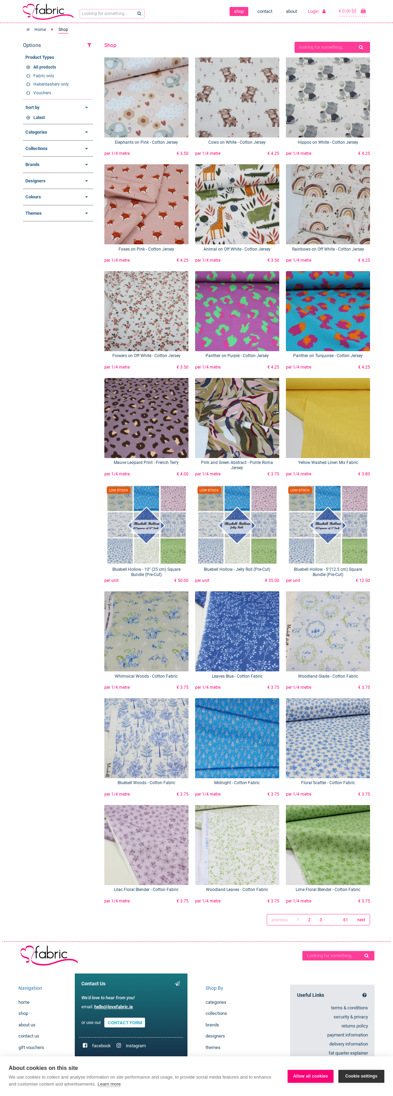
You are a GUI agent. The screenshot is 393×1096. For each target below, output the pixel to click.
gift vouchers (31, 1047)
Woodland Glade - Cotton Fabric (328, 676)
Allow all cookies (310, 1076)
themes (213, 1047)
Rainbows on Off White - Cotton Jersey (328, 249)
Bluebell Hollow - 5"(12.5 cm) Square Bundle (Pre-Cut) (328, 572)
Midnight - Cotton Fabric (237, 782)
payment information (347, 1035)
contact (264, 11)
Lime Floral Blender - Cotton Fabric (328, 889)
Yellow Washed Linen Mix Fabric (328, 462)
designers (215, 1036)
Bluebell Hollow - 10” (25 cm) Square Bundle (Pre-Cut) (146, 572)
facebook (101, 1045)
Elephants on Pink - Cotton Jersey (146, 142)
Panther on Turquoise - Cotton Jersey (328, 355)
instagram (136, 1045)
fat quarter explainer (348, 1053)
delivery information (348, 1044)
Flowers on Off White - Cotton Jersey (146, 355)
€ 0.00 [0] (353, 11)
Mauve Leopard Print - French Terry (146, 462)
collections (216, 1013)
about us (26, 1024)
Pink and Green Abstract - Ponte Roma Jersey (237, 465)
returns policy (355, 1025)
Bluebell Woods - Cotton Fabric (146, 782)
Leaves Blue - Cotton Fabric (237, 676)
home (24, 1002)
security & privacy (351, 1016)
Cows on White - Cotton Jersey (237, 142)
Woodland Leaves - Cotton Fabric (237, 889)
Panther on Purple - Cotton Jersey (237, 355)
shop (239, 11)
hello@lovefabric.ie (113, 1006)
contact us (28, 1036)
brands (212, 1024)
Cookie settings (361, 1076)
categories (216, 1002)
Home (40, 29)
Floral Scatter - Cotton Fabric (328, 782)
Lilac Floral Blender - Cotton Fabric (146, 889)
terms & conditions (349, 1007)
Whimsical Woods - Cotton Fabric (146, 676)
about (291, 11)
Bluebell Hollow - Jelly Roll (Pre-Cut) (237, 569)
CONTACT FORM (125, 1022)
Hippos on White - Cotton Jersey (328, 142)
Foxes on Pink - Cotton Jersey (146, 249)
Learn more (109, 1084)
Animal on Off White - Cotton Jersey (237, 249)
